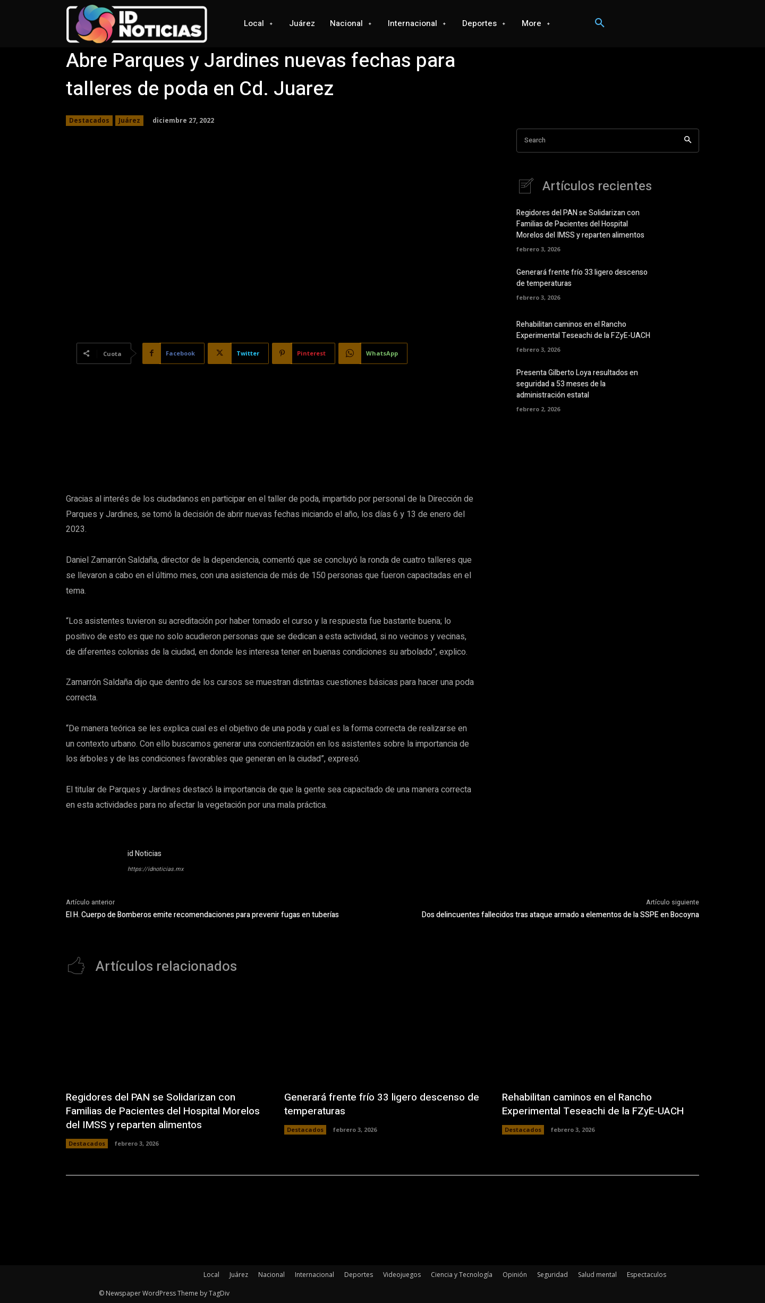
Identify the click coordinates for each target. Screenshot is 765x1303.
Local (211, 1274)
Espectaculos (646, 1274)
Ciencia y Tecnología (461, 1274)
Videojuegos (402, 1274)
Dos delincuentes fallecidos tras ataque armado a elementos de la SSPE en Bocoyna (560, 914)
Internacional (314, 1274)
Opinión (515, 1274)
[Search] (687, 141)
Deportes (358, 1274)
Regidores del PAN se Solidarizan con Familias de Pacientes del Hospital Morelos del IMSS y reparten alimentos (580, 224)
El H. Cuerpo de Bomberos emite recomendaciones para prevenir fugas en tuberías (202, 914)
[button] (600, 23)
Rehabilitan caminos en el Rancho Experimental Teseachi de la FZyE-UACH (583, 330)
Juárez (129, 120)
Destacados (89, 120)
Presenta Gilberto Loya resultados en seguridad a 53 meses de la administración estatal (577, 384)
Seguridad (552, 1274)
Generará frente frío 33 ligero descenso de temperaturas (378, 1104)
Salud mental (597, 1274)
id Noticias (145, 853)
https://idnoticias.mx (155, 869)
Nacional (271, 1274)
